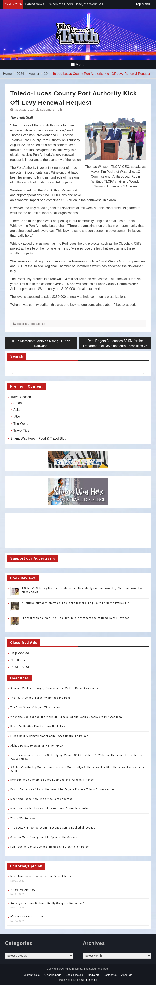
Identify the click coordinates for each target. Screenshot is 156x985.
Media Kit (93, 974)
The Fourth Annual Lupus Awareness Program (40, 697)
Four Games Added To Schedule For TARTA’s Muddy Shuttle (49, 808)
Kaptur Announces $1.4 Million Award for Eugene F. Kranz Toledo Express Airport (63, 789)
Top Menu (141, 4)
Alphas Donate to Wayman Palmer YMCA (36, 745)
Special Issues (74, 974)
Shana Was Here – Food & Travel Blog (38, 438)
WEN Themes (89, 979)
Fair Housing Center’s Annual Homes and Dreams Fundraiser (50, 846)
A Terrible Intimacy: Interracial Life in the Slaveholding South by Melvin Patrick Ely (75, 603)
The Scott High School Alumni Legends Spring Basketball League (52, 827)
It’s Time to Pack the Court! (28, 916)
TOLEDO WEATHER (78, 530)
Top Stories (38, 323)
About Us (126, 974)
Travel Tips (21, 430)
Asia (16, 410)
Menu (78, 65)
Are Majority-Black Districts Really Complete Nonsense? (47, 903)
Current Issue (32, 974)
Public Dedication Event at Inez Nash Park (37, 726)
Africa (17, 403)
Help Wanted (19, 653)
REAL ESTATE (21, 667)
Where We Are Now (22, 818)
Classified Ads (52, 974)
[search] (74, 368)
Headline (22, 323)
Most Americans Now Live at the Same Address (41, 799)
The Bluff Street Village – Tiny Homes (35, 707)
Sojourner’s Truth (51, 109)
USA (16, 416)
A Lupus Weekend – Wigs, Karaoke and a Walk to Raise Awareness (54, 688)
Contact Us (109, 974)
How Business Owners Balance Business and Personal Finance (52, 779)
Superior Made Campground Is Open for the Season (43, 837)
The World (20, 423)
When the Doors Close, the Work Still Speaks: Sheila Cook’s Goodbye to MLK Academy (66, 716)
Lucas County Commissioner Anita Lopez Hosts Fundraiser (49, 736)
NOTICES (17, 660)
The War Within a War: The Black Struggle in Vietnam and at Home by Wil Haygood (75, 618)
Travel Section (20, 397)
